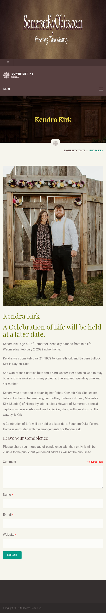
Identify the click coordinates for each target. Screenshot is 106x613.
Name (7, 495)
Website (8, 534)
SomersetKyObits (74, 150)
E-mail (7, 514)
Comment (9, 462)
